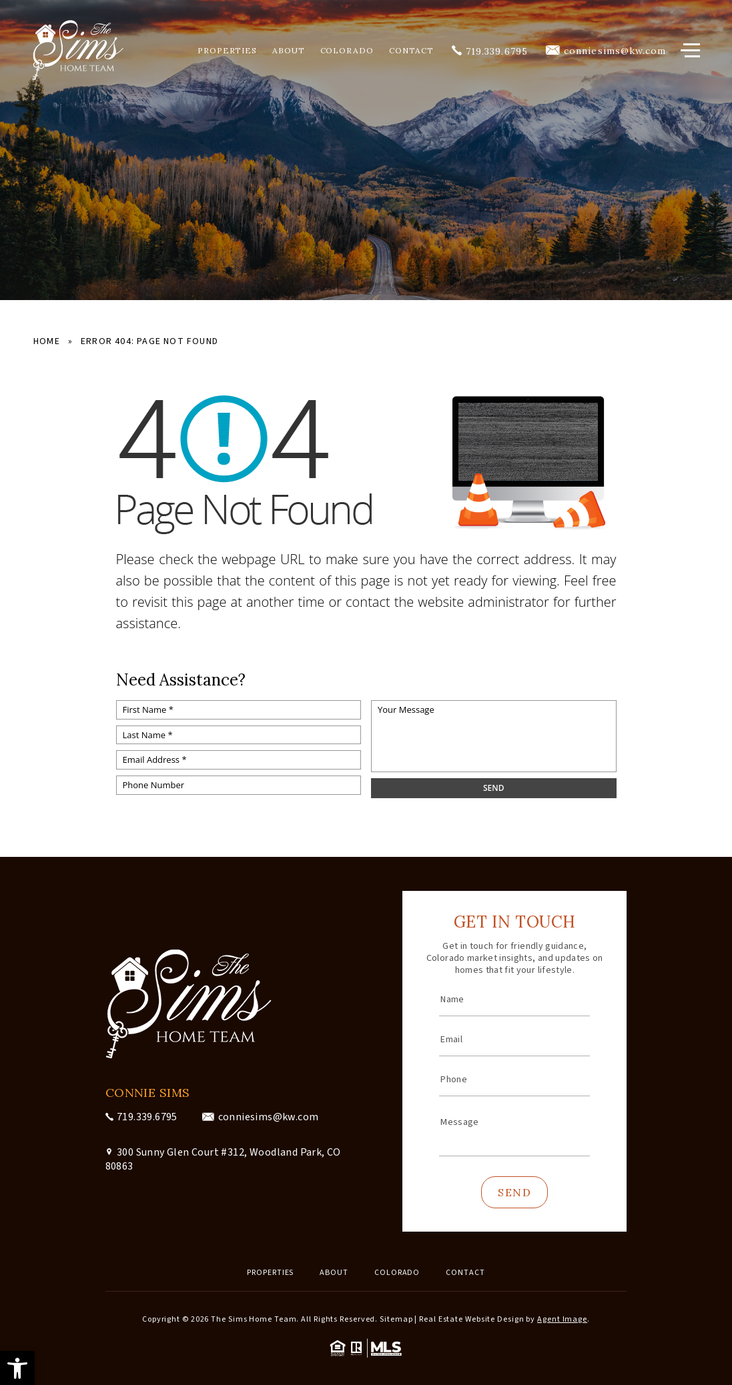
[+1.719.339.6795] (490, 50)
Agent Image (562, 1319)
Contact (411, 51)
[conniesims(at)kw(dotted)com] (606, 50)
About (288, 51)
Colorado (347, 51)
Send (514, 1192)
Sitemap (396, 1319)
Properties (227, 51)
